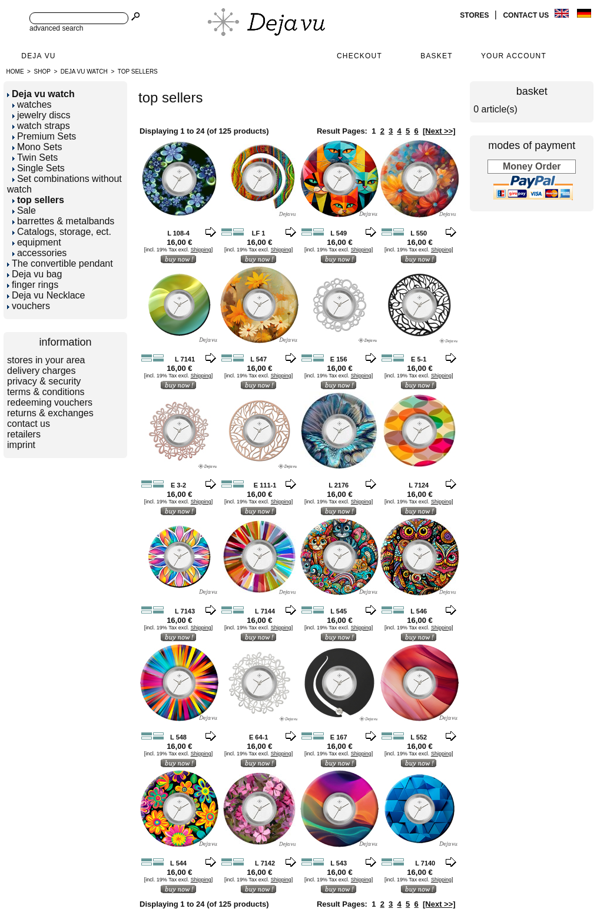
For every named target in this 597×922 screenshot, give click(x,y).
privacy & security (44, 381)
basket (532, 91)
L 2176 (339, 485)
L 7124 (419, 485)
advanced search (56, 28)
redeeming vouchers (49, 402)
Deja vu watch (84, 71)
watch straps (41, 126)
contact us (526, 15)
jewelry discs (41, 115)
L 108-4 (178, 233)
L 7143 (185, 611)
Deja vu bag (34, 274)
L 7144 (265, 611)
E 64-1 (258, 737)
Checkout (359, 56)
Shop (42, 71)
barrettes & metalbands (63, 221)
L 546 (418, 611)
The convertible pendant (60, 263)
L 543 (338, 863)
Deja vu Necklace (46, 295)
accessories (39, 253)
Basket (436, 56)
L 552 (418, 737)
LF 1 (259, 233)
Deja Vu (38, 56)
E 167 (338, 737)
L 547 (258, 359)
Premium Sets (44, 136)
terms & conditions (46, 392)
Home (15, 71)
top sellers (138, 71)
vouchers (28, 306)
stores (475, 15)
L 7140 (425, 863)
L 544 (178, 863)
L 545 (338, 611)
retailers (24, 434)
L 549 (338, 233)
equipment (36, 242)
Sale (24, 210)
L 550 (418, 233)
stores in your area (46, 360)
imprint (21, 445)
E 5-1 (418, 359)
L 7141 (185, 359)
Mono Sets (37, 147)
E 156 (338, 359)
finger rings (32, 285)
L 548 (178, 737)
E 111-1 (265, 485)
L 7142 (265, 863)
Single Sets (38, 168)
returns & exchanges (50, 413)
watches (32, 105)
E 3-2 (178, 485)
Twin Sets (35, 157)
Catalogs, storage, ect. (61, 232)
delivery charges (41, 371)
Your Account (513, 56)
